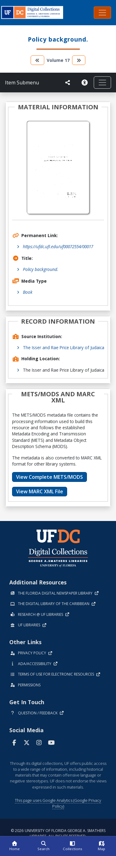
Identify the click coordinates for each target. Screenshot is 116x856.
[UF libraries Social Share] (68, 83)
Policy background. (40, 269)
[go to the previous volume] (37, 60)
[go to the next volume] (79, 60)
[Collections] (72, 846)
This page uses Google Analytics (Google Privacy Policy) (58, 803)
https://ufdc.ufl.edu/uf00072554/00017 (58, 246)
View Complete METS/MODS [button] (49, 477)
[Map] (101, 846)
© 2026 (58, 833)
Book (27, 292)
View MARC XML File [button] (39, 491)
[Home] (14, 846)
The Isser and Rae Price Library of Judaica (63, 347)
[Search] (43, 846)
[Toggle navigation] (102, 12)
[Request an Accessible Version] (84, 82)
